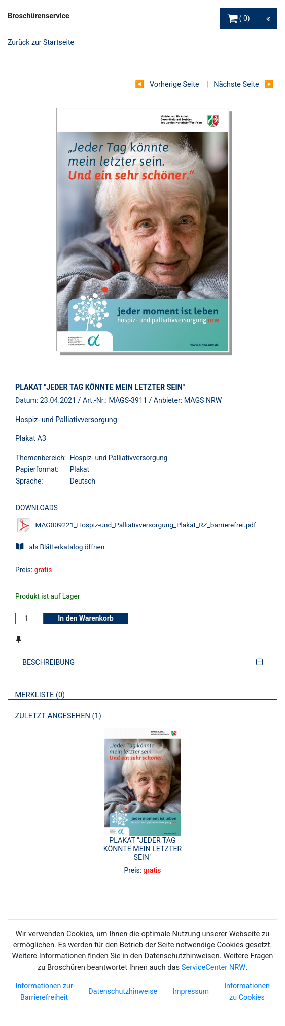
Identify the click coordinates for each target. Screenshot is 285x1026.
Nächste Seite (236, 84)
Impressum (190, 991)
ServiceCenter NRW (213, 967)
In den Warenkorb (86, 618)
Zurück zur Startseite (41, 42)
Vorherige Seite (174, 84)
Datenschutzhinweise (122, 991)
